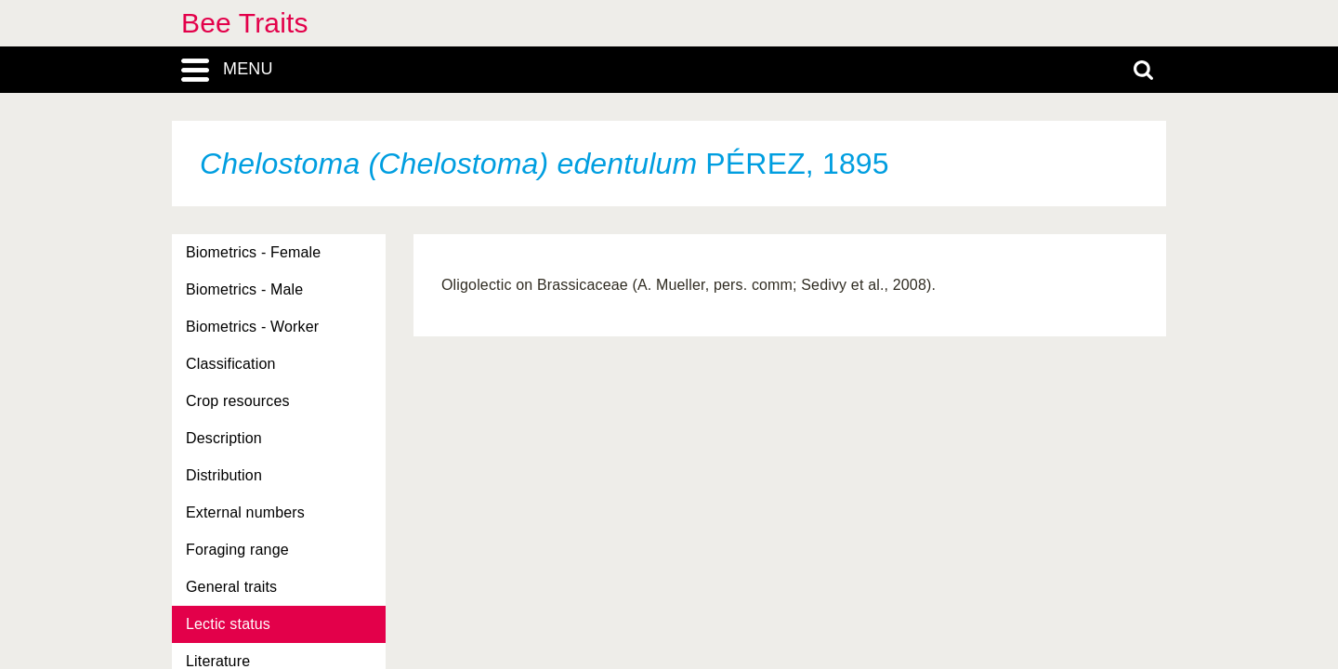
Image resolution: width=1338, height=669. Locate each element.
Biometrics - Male (244, 289)
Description (224, 438)
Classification (231, 364)
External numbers (245, 512)
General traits (231, 587)
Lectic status (228, 624)
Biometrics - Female (253, 252)
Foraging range (237, 550)
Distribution (224, 475)
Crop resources (238, 401)
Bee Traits (244, 22)
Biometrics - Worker (252, 326)
